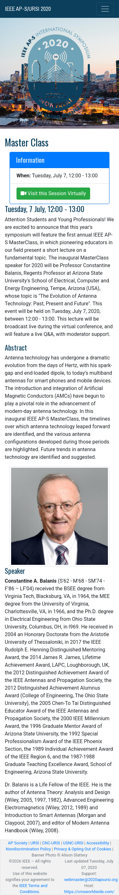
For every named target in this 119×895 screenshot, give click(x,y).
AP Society (17, 843)
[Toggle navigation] (105, 9)
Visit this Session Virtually (53, 193)
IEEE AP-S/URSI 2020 (28, 9)
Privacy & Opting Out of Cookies (82, 849)
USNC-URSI (73, 843)
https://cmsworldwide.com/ (89, 891)
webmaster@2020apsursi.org (91, 879)
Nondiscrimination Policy (28, 849)
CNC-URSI (51, 843)
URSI (34, 843)
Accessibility (97, 843)
